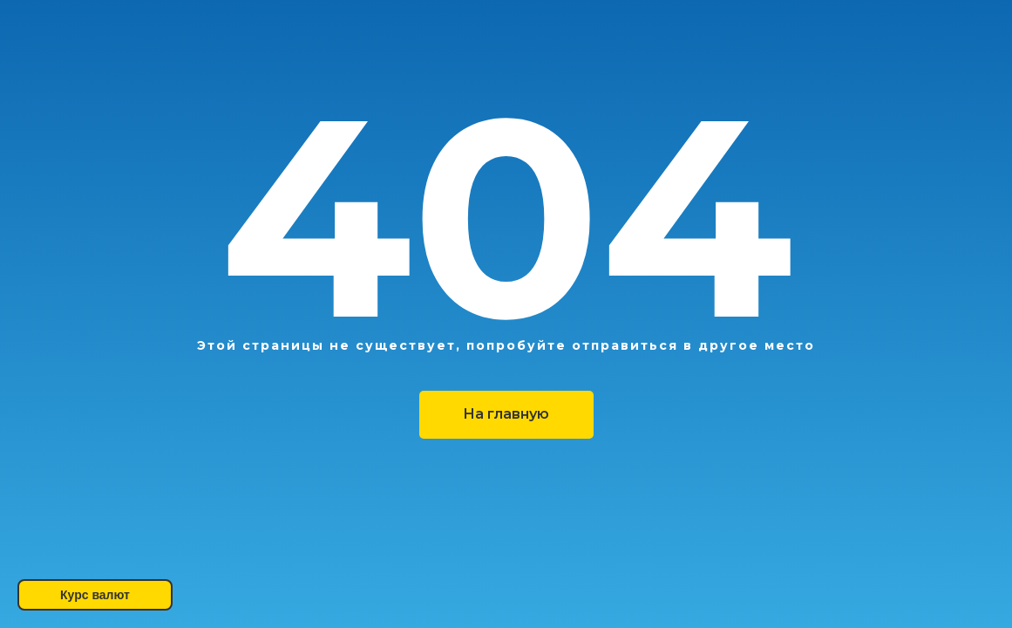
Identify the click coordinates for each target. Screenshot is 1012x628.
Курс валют (95, 595)
